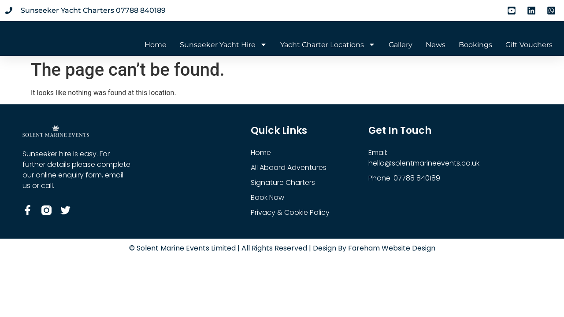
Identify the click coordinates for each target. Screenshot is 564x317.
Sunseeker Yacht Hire (223, 44)
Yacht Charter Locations (327, 44)
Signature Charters (283, 182)
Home (156, 45)
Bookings (475, 45)
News (435, 45)
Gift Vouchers (529, 45)
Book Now (267, 197)
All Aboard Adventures (289, 167)
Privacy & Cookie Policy (290, 212)
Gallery (400, 45)
